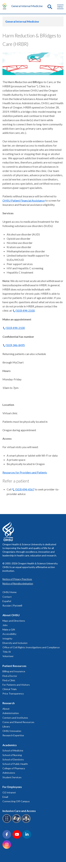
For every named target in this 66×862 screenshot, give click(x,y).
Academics (9, 745)
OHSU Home (9, 592)
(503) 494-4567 (24, 489)
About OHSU (11, 615)
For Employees (12, 786)
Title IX (6, 651)
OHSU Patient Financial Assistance (23, 200)
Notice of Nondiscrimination (17, 583)
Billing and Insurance (13, 671)
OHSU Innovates (11, 730)
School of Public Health (15, 763)
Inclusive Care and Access (19, 810)
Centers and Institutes (15, 717)
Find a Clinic (8, 680)
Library (6, 726)
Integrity (7, 638)
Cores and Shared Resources (18, 722)
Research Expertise (13, 735)
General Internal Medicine (27, 6)
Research (8, 703)
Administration (10, 713)
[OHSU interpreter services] (27, 822)
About (6, 708)
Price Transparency (13, 693)
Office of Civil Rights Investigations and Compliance (31, 647)
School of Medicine (12, 750)
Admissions (8, 772)
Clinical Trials (9, 689)
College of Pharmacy (13, 768)
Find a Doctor (9, 675)
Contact (7, 596)
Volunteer (8, 656)
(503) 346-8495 (15, 345)
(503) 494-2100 (25, 310)
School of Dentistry (13, 759)
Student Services (11, 777)
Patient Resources (14, 665)
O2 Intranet (9, 792)
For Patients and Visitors (16, 684)
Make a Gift (8, 629)
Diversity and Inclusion (14, 642)
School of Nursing (12, 755)
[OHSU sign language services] (17, 822)
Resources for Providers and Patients (24, 472)
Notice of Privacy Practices (17, 579)
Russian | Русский (12, 605)
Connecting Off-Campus (16, 801)
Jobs (5, 625)
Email (5, 796)
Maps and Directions (13, 620)
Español (6, 601)
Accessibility (9, 633)
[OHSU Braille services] (7, 822)
